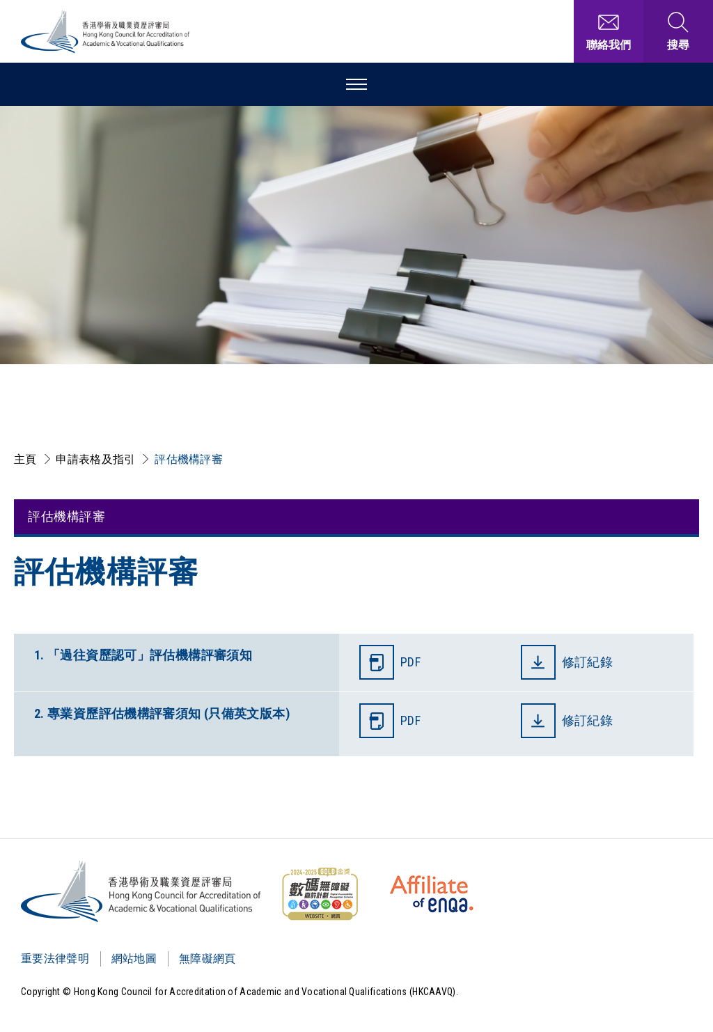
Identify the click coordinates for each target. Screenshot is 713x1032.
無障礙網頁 (207, 958)
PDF (410, 662)
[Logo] (142, 891)
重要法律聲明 (55, 958)
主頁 (25, 459)
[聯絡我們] (608, 31)
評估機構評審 (189, 459)
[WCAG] (319, 894)
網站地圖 (134, 958)
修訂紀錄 (589, 662)
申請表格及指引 (95, 459)
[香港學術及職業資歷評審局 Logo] (106, 32)
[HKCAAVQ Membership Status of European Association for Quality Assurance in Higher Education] (431, 894)
